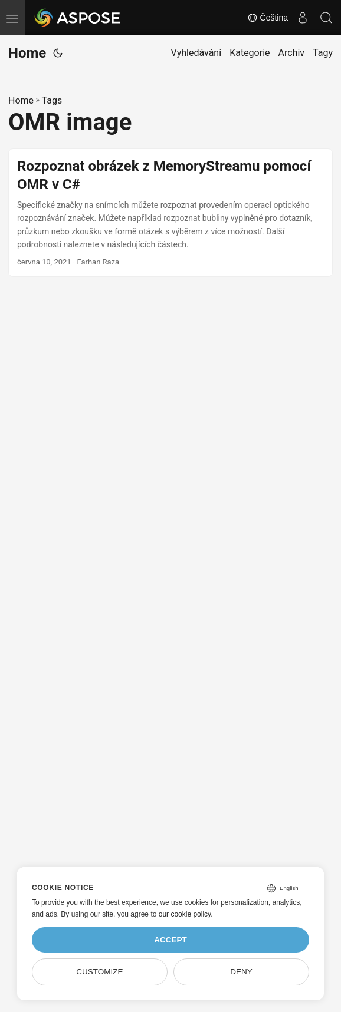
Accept (170, 939)
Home (27, 53)
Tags (52, 100)
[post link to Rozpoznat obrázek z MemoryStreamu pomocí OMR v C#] (170, 213)
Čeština (267, 17)
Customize (99, 971)
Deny (241, 971)
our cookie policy (185, 914)
